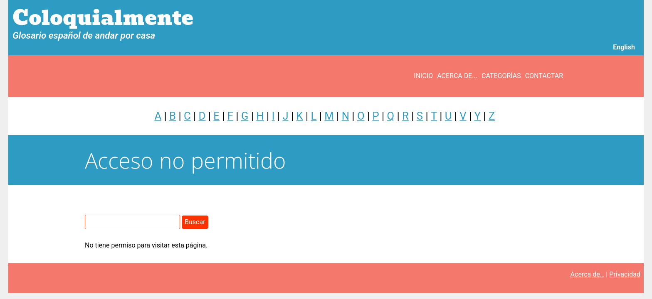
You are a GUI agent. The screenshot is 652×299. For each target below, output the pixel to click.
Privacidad (624, 274)
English (624, 47)
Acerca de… (587, 274)
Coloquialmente (102, 18)
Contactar (544, 76)
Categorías (501, 76)
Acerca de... (457, 76)
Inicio (423, 76)
